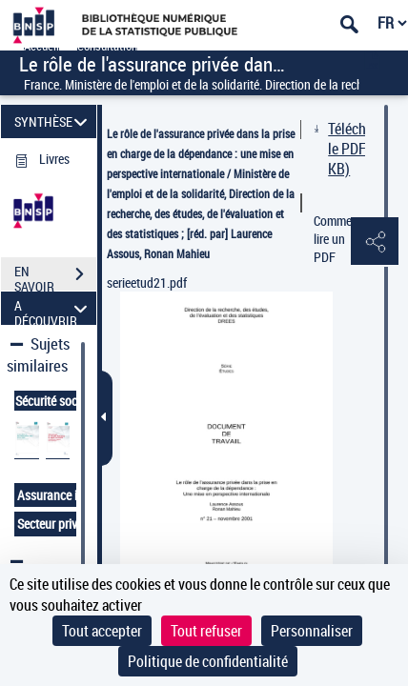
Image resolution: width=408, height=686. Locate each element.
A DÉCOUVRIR (53, 308)
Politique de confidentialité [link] (208, 661)
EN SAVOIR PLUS (55, 276)
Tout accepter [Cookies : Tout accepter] (102, 630)
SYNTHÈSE (53, 121)
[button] (374, 242)
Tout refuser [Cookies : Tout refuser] (206, 630)
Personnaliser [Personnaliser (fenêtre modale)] (312, 630)
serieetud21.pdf (147, 282)
